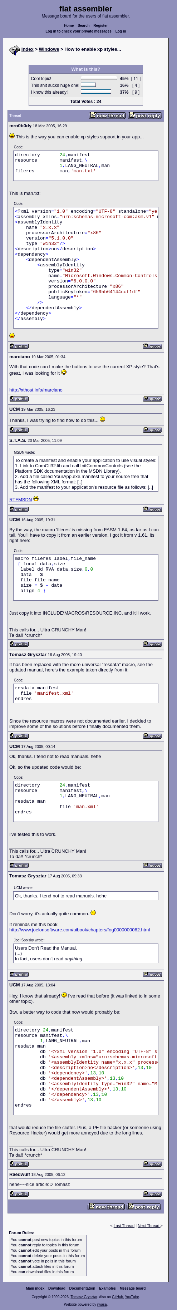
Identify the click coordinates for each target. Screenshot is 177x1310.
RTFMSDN (20, 499)
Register (100, 26)
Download (56, 1288)
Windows (49, 49)
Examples (107, 1288)
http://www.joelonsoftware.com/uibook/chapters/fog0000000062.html (79, 929)
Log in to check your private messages (78, 31)
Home (69, 26)
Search (83, 26)
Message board (133, 1288)
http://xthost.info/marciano (36, 390)
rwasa (102, 1304)
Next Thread (149, 1225)
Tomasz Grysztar (83, 1297)
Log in (120, 31)
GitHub (117, 1297)
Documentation (82, 1288)
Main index (35, 1288)
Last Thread (124, 1225)
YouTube (132, 1297)
